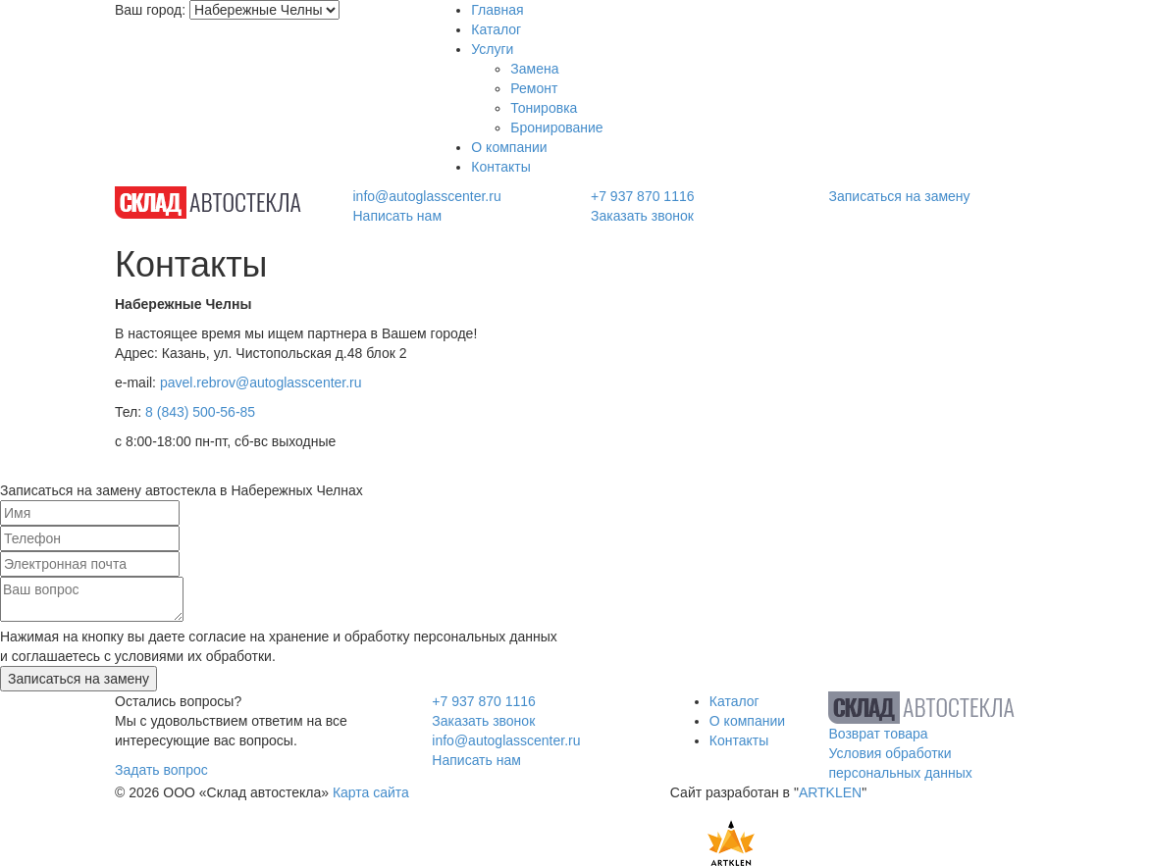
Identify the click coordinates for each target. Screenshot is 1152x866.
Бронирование (556, 127)
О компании (509, 147)
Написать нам (398, 216)
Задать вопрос (161, 770)
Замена (534, 68)
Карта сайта (371, 792)
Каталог (496, 29)
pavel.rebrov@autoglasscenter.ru (261, 382)
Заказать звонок (642, 216)
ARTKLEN (830, 792)
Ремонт (533, 88)
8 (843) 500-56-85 (200, 412)
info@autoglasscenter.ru (427, 196)
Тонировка (543, 108)
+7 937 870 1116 (643, 196)
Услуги (492, 49)
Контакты (500, 167)
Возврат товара (877, 733)
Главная (497, 10)
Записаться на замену (899, 196)
